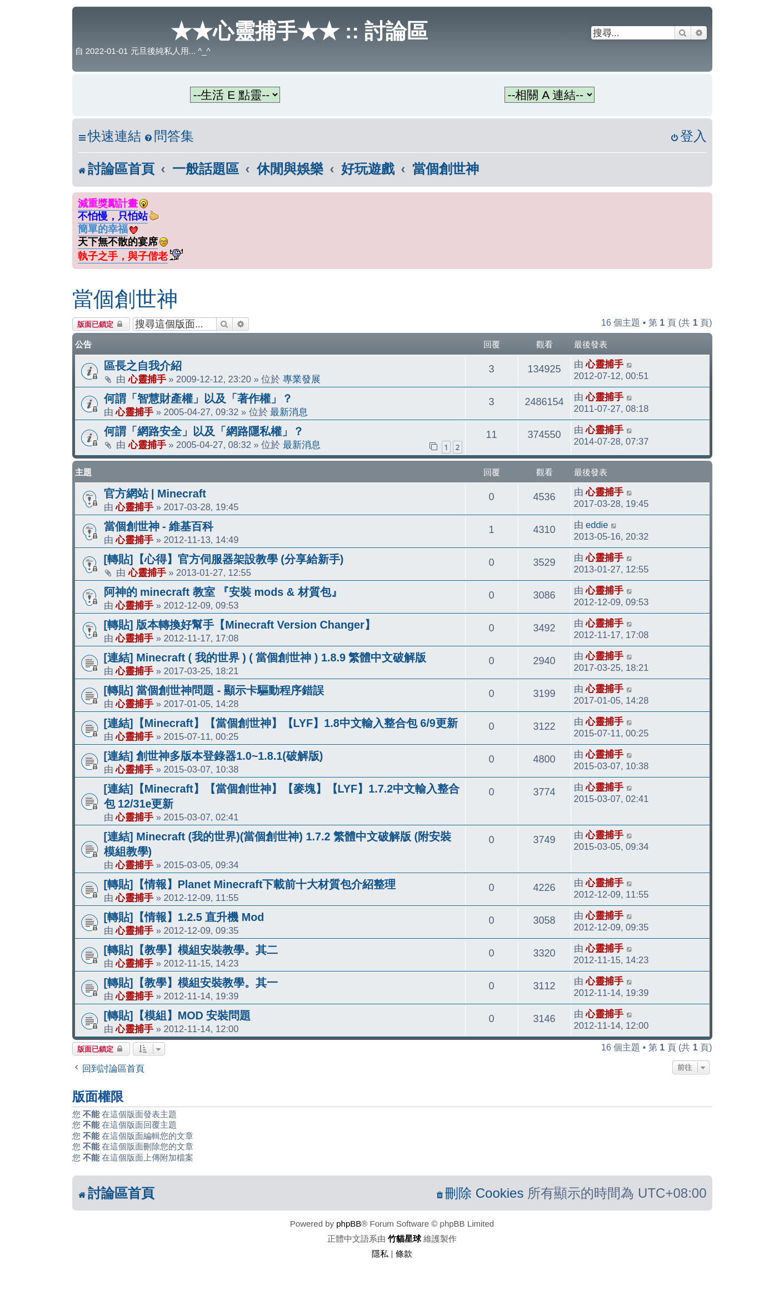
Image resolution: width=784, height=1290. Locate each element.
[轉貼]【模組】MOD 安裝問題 (177, 1015)
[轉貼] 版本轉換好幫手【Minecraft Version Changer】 (240, 625)
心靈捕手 (147, 379)
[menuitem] (169, 136)
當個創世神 (125, 299)
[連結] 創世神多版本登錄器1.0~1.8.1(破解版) (213, 756)
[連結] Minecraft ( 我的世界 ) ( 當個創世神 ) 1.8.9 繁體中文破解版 (265, 657)
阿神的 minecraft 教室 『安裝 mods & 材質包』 (223, 592)
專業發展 (302, 379)
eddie (597, 525)
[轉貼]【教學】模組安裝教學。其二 (191, 950)
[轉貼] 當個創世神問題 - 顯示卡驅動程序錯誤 (214, 690)
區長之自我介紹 (143, 366)
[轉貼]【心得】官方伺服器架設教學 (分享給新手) (224, 559)
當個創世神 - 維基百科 (159, 526)
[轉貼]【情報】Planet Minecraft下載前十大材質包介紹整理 (250, 884)
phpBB (348, 1223)
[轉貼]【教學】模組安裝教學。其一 (191, 983)
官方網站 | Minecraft (155, 493)
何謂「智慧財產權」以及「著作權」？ (198, 398)
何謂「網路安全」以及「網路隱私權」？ (204, 431)
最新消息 (289, 412)
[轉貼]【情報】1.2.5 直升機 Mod (184, 917)
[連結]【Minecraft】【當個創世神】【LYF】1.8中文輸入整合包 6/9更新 (281, 723)
